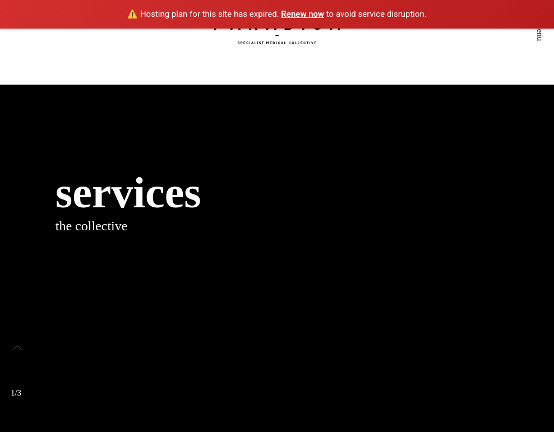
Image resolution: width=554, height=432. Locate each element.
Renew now (302, 14)
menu (539, 31)
